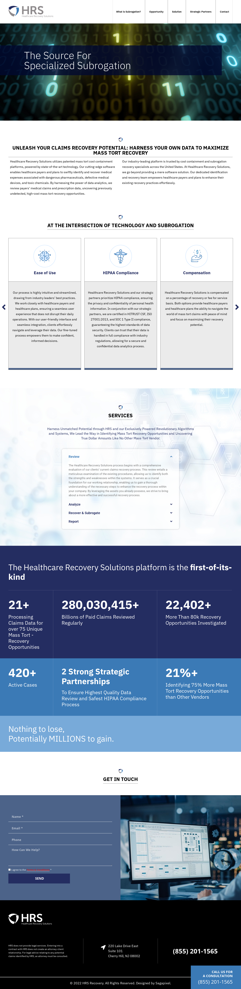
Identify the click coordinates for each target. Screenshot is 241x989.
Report (74, 521)
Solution (177, 11)
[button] (120, 456)
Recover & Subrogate (84, 513)
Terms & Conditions (38, 869)
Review (74, 457)
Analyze (75, 504)
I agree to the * (31, 869)
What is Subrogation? (128, 11)
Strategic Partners (200, 11)
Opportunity (156, 11)
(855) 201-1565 (215, 981)
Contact (224, 11)
